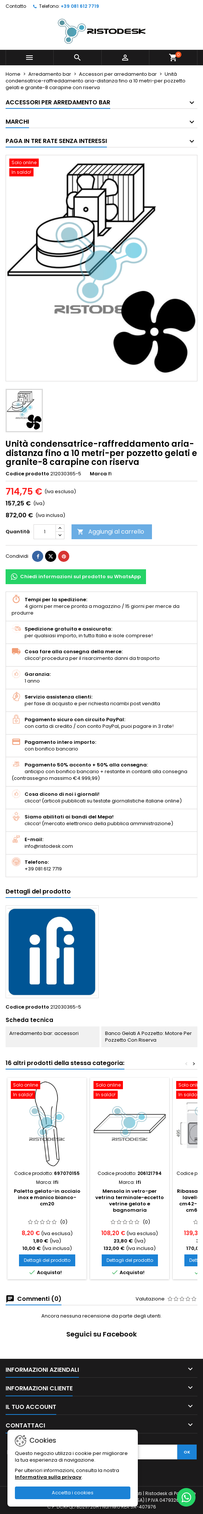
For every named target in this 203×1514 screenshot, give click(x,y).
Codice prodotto (27, 474)
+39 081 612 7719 (80, 6)
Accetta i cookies (72, 1492)
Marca (98, 474)
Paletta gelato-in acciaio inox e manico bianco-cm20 (47, 1197)
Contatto (16, 6)
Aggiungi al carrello (110, 531)
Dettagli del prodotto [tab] (38, 891)
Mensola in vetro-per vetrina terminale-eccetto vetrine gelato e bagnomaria (129, 1201)
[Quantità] (45, 531)
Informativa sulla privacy (48, 1477)
